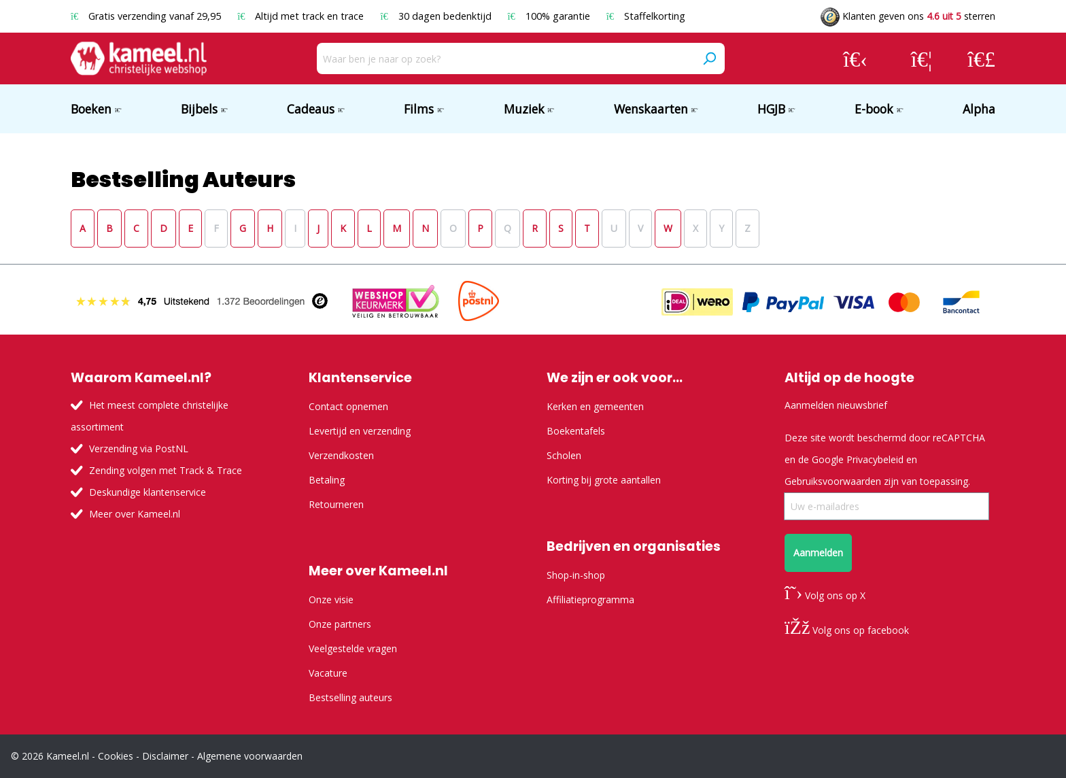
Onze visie (331, 599)
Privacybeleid (875, 459)
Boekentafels (576, 430)
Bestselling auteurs (350, 697)
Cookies (115, 755)
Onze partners (340, 624)
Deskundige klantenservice (147, 492)
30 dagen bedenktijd (437, 16)
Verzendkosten (341, 455)
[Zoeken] (709, 58)
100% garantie (550, 16)
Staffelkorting (645, 16)
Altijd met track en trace (301, 16)
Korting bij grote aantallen (604, 479)
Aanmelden (818, 552)
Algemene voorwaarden (250, 755)
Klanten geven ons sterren (908, 16)
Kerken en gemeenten (595, 406)
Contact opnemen (348, 406)
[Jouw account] (855, 58)
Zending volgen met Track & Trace (165, 470)
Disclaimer (165, 755)
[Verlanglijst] (921, 58)
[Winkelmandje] (981, 58)
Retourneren (336, 504)
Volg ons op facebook (847, 630)
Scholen (564, 455)
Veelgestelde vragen (353, 648)
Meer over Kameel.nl (134, 513)
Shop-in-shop (576, 575)
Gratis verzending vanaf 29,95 (147, 16)
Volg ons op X (825, 595)
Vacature (328, 672)
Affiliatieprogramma (590, 599)
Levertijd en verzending (360, 430)
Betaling (327, 479)
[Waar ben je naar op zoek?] (505, 58)
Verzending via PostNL (138, 448)
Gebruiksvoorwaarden (833, 481)
